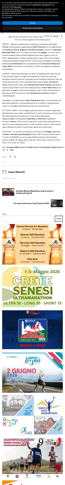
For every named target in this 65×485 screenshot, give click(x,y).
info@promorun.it (33, 147)
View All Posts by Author (9, 178)
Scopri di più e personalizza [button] (32, 28)
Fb (4, 150)
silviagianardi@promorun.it (16, 147)
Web (12, 150)
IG (7, 150)
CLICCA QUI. (14, 137)
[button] (62, 3)
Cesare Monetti (16, 172)
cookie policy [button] (17, 7)
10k (3, 162)
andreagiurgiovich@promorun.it (51, 147)
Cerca (4, 214)
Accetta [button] (32, 23)
